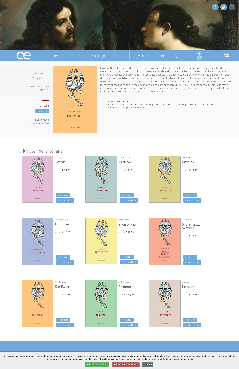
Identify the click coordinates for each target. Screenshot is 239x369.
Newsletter (142, 56)
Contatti (119, 56)
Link (162, 56)
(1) (227, 55)
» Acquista (42, 111)
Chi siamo (76, 56)
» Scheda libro (65, 200)
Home (56, 56)
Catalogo (98, 56)
